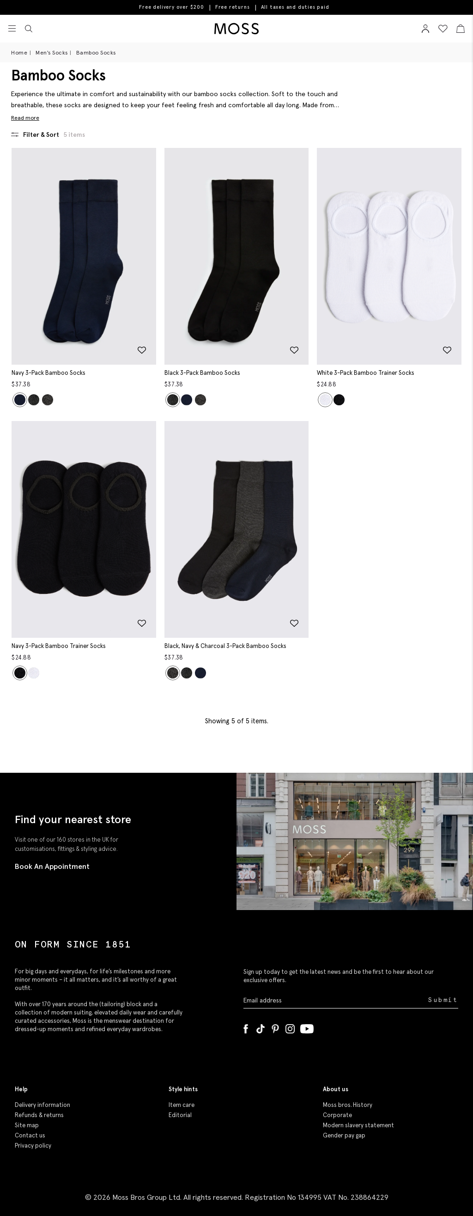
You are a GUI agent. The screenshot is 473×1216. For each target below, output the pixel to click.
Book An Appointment (52, 866)
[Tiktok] (260, 1027)
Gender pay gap (344, 1135)
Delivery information (42, 1105)
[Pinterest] (275, 1027)
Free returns (232, 7)
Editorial (180, 1115)
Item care (181, 1105)
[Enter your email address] (334, 1000)
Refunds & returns (39, 1115)
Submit (443, 1000)
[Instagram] (290, 1027)
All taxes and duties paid (295, 7)
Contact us (30, 1135)
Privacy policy (33, 1145)
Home (19, 52)
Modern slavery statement (358, 1125)
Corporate (337, 1115)
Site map (27, 1125)
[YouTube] (307, 1027)
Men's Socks (52, 52)
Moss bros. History (347, 1105)
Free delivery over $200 (171, 7)
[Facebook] (245, 1027)
